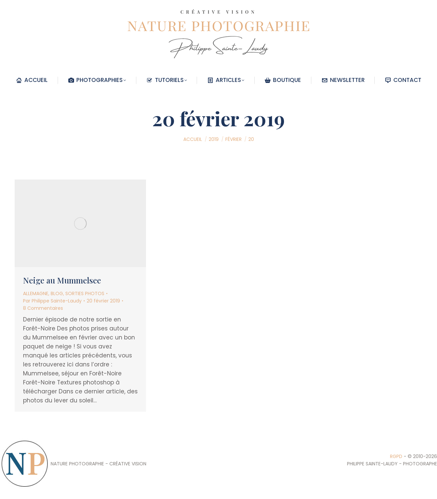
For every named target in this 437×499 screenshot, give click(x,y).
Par (52, 300)
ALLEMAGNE (35, 293)
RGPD (396, 456)
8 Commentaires (43, 308)
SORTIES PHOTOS (84, 293)
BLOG (57, 293)
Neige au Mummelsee (62, 280)
